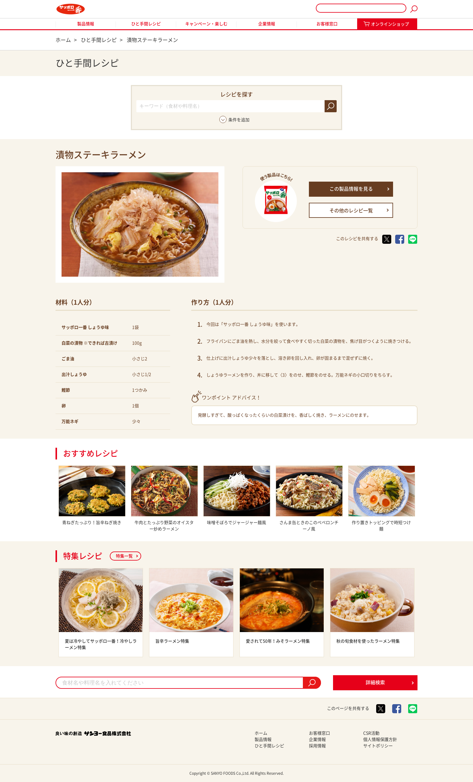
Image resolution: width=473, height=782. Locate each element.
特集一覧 (124, 556)
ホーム (261, 733)
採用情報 (317, 746)
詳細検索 (375, 682)
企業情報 (266, 24)
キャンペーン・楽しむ (206, 24)
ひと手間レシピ (146, 24)
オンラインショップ (390, 24)
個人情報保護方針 (380, 739)
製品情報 (85, 24)
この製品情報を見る (351, 188)
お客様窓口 (327, 24)
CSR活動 (371, 733)
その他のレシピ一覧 (351, 210)
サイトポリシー (378, 746)
